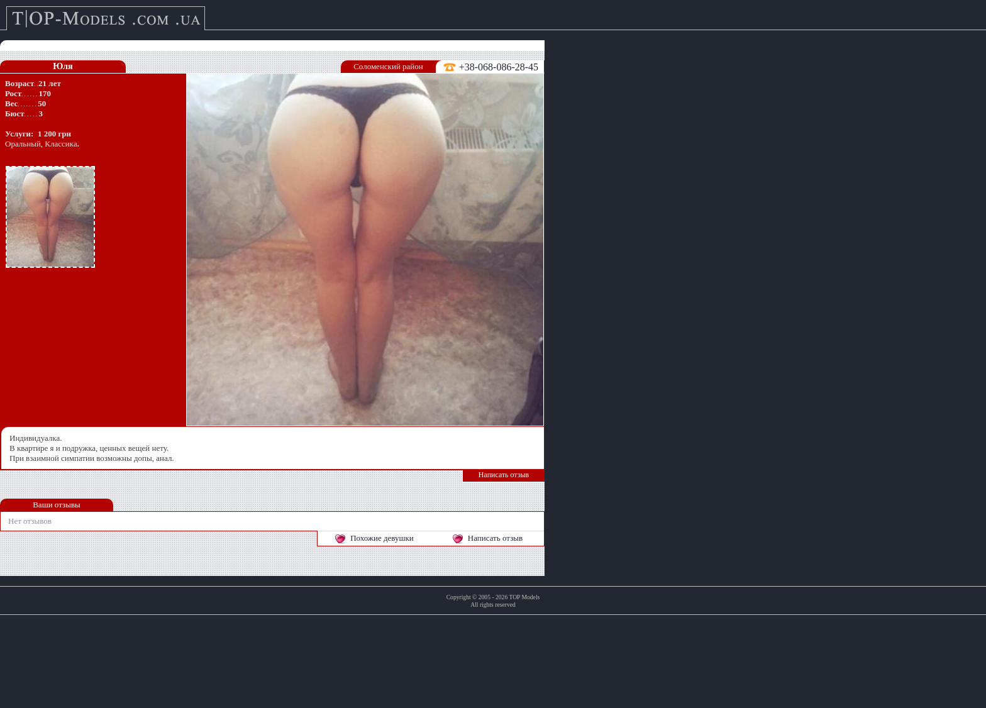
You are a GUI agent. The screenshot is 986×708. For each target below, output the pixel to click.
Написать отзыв (504, 474)
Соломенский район (388, 66)
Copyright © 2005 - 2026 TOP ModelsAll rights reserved (493, 601)
